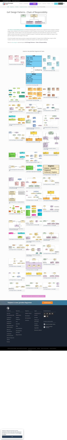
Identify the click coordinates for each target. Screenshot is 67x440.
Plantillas (16, 6)
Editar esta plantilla (33, 25)
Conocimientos (19, 328)
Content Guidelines (53, 348)
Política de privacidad (44, 348)
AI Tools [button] (33, 3)
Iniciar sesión (60, 3)
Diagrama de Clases (23, 6)
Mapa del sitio (19, 334)
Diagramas (12, 6)
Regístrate (56, 3)
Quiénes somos (28, 313)
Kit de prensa (28, 318)
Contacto (27, 320)
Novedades (27, 315)
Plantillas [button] (49, 3)
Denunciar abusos (38, 330)
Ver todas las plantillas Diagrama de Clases (33, 296)
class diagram (14, 42)
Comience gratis (47, 302)
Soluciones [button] (44, 3)
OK (12, 436)
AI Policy (36, 317)
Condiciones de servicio (32, 348)
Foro (17, 321)
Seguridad (36, 327)
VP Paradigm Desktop (16, 0)
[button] (26, 4)
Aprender (18, 323)
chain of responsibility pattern (17, 29)
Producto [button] (21, 3)
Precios (52, 3)
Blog (17, 326)
